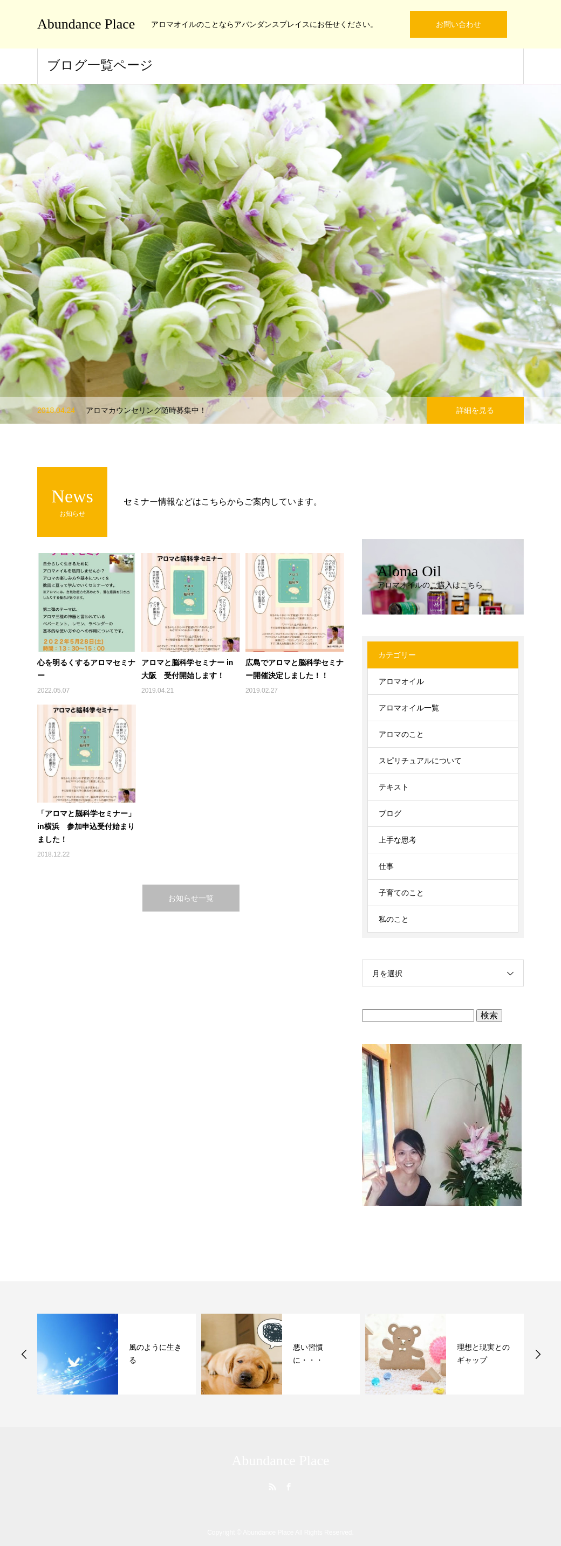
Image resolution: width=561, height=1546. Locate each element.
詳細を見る (475, 410)
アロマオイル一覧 (409, 707)
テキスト (394, 787)
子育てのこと (401, 892)
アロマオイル (401, 681)
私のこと (394, 919)
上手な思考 (397, 840)
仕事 (386, 866)
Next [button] (537, 1354)
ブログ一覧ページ (100, 65)
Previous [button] (24, 1354)
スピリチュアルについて (420, 760)
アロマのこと (401, 734)
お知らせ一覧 (191, 898)
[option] (280, 254)
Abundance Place (86, 24)
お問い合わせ (458, 24)
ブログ (390, 813)
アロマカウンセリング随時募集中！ (146, 410)
